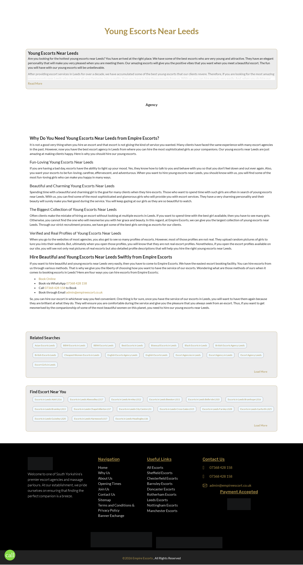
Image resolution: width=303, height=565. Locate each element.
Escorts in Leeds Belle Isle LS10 (203, 399)
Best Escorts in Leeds (132, 345)
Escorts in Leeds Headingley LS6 (132, 418)
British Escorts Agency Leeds (230, 345)
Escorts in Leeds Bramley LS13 (50, 409)
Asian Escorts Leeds (45, 345)
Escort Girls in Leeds (45, 364)
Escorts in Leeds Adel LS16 (48, 399)
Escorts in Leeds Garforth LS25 (256, 409)
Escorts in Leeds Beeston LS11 (164, 399)
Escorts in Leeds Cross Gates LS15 (177, 409)
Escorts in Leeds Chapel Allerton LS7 (92, 409)
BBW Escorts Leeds (103, 345)
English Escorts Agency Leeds (122, 355)
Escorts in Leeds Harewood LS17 (90, 418)
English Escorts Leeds (156, 355)
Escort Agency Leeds (251, 355)
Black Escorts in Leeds (196, 345)
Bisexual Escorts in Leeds (163, 345)
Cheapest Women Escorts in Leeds (81, 355)
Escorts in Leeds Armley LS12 (126, 399)
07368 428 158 (76, 283)
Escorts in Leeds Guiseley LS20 (50, 418)
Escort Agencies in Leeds (188, 355)
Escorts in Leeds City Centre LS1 (135, 409)
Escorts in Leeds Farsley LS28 (217, 409)
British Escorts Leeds (45, 355)
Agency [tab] (152, 104)
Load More (260, 371)
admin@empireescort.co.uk (84, 292)
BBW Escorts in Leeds (74, 345)
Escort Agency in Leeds (220, 355)
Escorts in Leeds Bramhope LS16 (244, 399)
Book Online (47, 279)
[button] (10, 555)
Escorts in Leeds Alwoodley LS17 (86, 399)
